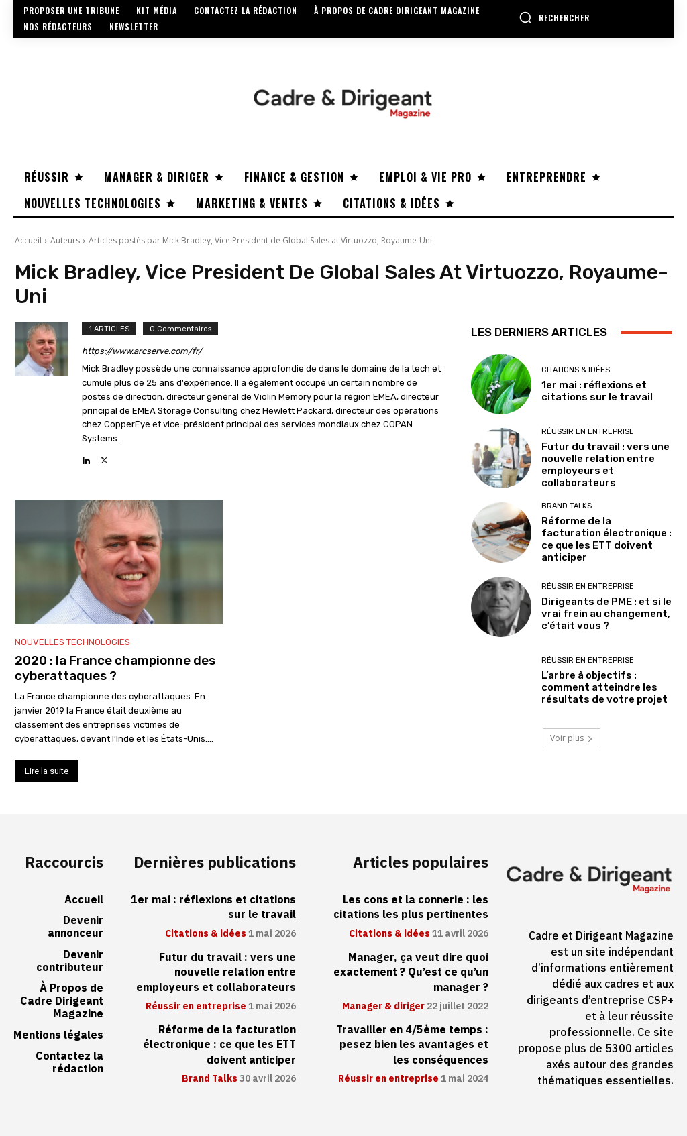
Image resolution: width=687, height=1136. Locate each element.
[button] (554, 17)
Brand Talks (566, 506)
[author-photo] (48, 394)
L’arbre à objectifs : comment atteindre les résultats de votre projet (604, 687)
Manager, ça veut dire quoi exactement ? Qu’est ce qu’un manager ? (410, 973)
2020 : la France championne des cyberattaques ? (115, 667)
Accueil (28, 240)
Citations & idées (575, 370)
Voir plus (571, 738)
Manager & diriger (383, 1007)
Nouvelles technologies (72, 642)
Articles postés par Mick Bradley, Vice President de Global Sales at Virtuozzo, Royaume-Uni (260, 240)
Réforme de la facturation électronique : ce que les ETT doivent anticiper (606, 539)
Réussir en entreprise (587, 431)
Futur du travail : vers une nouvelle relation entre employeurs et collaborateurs (605, 465)
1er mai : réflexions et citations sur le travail (597, 391)
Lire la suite (46, 771)
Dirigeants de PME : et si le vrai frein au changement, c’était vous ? (606, 613)
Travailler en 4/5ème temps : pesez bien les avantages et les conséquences (412, 1045)
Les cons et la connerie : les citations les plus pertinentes (410, 907)
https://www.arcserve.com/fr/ (142, 351)
